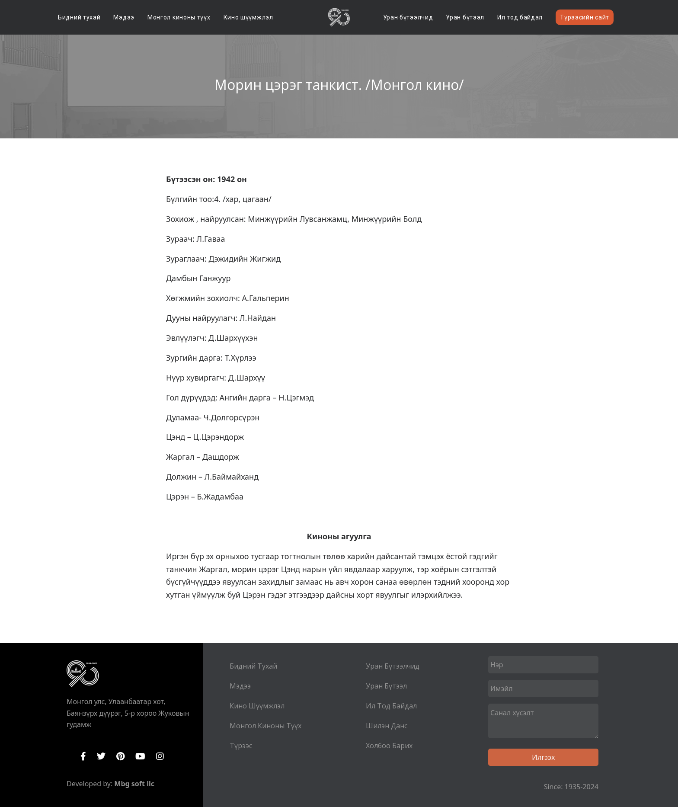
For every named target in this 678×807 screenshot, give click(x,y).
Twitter (101, 756)
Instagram (160, 756)
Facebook (83, 756)
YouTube (140, 756)
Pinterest (120, 756)
